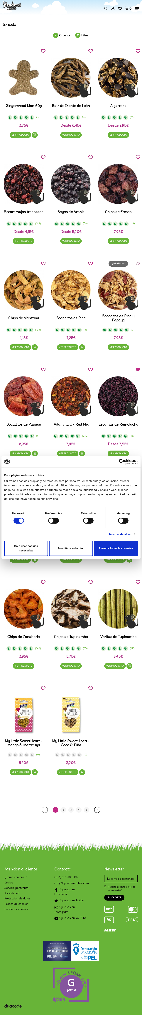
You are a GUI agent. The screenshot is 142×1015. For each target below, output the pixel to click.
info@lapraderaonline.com (71, 883)
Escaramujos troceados (23, 212)
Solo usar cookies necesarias (26, 548)
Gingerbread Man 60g (24, 106)
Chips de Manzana (23, 318)
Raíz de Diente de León (71, 106)
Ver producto (20, 134)
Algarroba (118, 106)
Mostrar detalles (120, 534)
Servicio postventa (16, 888)
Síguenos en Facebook (64, 891)
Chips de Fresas (118, 212)
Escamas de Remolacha (118, 424)
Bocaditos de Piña (71, 318)
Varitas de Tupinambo (118, 637)
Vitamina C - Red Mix (71, 424)
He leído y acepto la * (121, 888)
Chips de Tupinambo (71, 637)
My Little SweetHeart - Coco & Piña (71, 743)
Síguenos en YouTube (70, 918)
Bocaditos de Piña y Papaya (118, 318)
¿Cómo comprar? (15, 877)
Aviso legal (11, 893)
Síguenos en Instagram (64, 909)
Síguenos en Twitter (69, 900)
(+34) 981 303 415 (66, 877)
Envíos (8, 882)
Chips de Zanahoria (23, 637)
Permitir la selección (71, 548)
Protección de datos (17, 898)
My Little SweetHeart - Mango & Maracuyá (23, 743)
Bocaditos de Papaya (23, 424)
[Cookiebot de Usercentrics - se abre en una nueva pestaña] (121, 461)
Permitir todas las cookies (116, 548)
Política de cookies (16, 904)
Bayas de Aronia (70, 212)
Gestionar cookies (16, 909)
